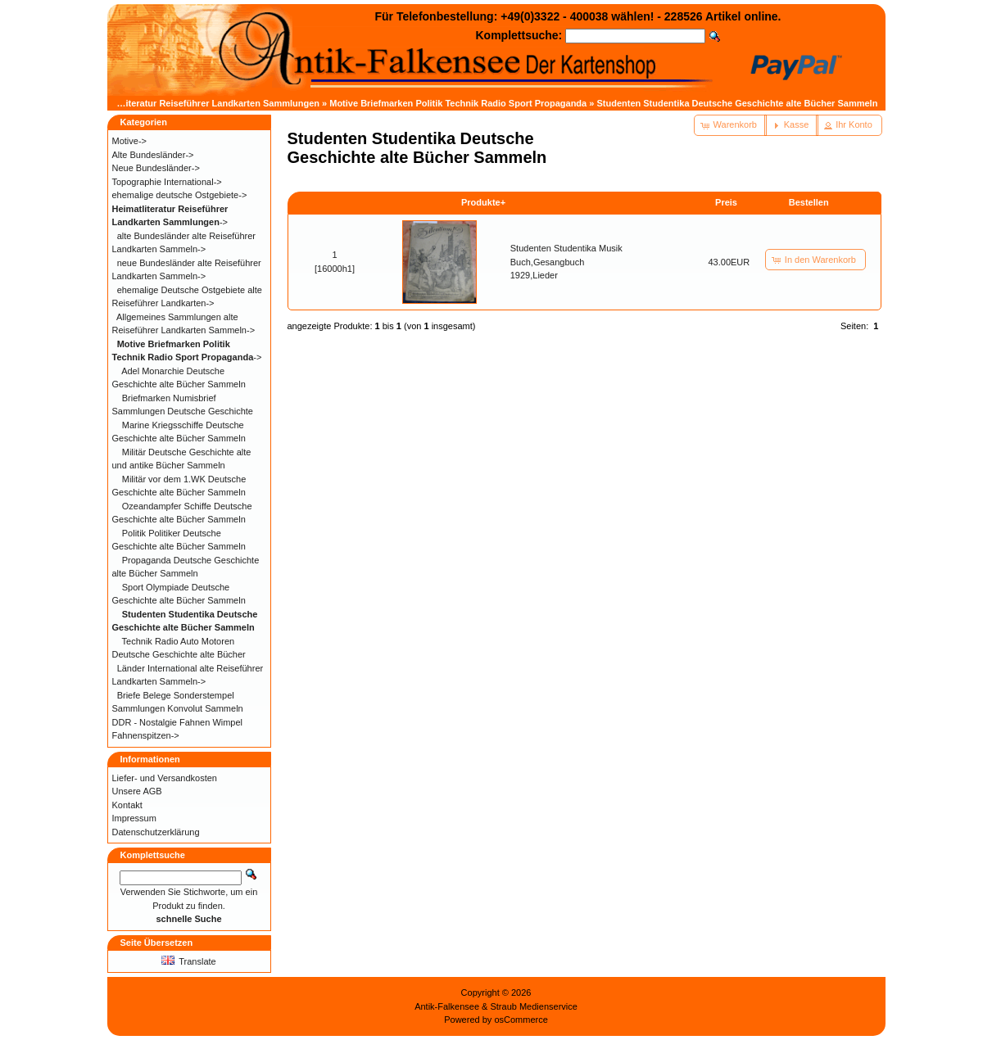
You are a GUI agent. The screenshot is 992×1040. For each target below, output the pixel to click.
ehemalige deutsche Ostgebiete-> (179, 195)
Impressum (134, 818)
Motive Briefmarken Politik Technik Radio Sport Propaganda (458, 103)
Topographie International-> (167, 182)
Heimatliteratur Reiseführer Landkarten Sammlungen (206, 103)
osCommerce (520, 1019)
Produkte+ (483, 202)
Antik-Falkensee (446, 1006)
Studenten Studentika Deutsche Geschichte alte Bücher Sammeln (736, 103)
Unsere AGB (137, 791)
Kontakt (127, 805)
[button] (730, 125)
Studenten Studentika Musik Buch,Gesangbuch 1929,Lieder (566, 261)
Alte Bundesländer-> (153, 155)
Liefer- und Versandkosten (164, 778)
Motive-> (129, 141)
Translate (188, 961)
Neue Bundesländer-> (156, 168)
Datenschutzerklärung (156, 832)
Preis (726, 202)
